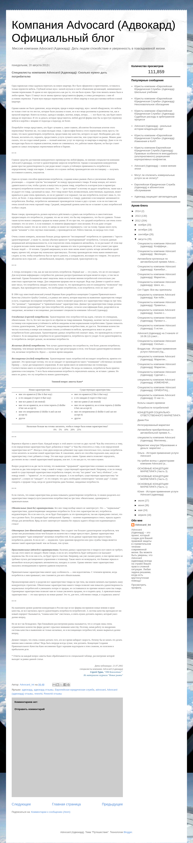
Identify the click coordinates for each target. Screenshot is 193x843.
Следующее (21, 804)
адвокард (27, 689)
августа (142, 239)
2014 (138, 211)
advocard (101, 689)
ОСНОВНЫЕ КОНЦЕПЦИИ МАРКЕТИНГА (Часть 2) (152, 478)
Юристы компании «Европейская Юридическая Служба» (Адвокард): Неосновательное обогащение (154, 101)
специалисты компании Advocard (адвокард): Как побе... (156, 296)
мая (140, 510)
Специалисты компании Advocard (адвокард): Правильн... (156, 304)
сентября (143, 234)
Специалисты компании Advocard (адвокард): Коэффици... (156, 245)
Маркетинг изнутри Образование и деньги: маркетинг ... (157, 447)
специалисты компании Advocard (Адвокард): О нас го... (156, 397)
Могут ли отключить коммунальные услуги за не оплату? (154, 176)
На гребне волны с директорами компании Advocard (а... (155, 462)
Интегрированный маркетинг (153, 425)
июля (141, 500)
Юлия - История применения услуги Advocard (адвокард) (157, 493)
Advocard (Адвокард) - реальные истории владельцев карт (153, 127)
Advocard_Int (143, 524)
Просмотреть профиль (138, 586)
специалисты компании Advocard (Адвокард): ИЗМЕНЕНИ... (156, 381)
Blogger (128, 832)
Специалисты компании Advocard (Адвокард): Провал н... (156, 319)
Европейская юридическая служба (74, 689)
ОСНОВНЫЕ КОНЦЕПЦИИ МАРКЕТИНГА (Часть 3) (152, 470)
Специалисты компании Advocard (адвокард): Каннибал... (156, 268)
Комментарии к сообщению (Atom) (50, 812)
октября (143, 229)
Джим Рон (143, 420)
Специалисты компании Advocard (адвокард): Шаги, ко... (156, 283)
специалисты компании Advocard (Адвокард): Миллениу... (156, 439)
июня (141, 505)
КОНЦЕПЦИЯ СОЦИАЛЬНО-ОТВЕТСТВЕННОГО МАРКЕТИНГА (158, 414)
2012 (138, 220)
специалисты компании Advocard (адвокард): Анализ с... (156, 311)
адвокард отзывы (44, 689)
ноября (142, 224)
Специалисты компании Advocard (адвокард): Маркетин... (156, 276)
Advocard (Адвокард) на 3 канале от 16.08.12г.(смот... (157, 335)
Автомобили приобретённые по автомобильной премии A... (155, 431)
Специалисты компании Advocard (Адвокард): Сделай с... (156, 373)
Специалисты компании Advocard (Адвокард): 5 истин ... (156, 327)
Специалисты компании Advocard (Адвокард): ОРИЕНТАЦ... (156, 389)
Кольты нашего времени (151, 402)
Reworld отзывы (53, 693)
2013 (138, 215)
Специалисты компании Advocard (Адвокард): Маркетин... (156, 366)
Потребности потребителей (152, 407)
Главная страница (66, 804)
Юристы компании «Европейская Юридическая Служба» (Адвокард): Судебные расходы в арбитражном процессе (154, 115)
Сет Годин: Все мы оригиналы (154, 289)
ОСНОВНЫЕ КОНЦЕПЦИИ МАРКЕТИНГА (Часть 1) (152, 485)
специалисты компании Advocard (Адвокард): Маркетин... (156, 358)
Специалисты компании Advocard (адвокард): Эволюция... (156, 253)
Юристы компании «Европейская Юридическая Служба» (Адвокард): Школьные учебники (154, 89)
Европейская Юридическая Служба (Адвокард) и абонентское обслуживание (154, 187)
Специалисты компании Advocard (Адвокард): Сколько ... (156, 342)
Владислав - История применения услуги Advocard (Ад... (156, 350)
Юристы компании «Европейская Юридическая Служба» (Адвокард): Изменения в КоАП (154, 138)
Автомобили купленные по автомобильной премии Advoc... (157, 260)
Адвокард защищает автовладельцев (155, 196)
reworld (38, 693)
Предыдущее (112, 804)
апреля (142, 515)
